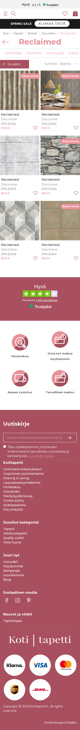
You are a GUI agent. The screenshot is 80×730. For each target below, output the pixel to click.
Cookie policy (13, 500)
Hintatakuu (11, 487)
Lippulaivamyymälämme (22, 483)
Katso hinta (30, 76)
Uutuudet (10, 562)
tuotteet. (51, 64)
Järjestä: (65, 64)
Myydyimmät (13, 566)
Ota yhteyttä (13, 509)
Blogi (7, 580)
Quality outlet (13, 538)
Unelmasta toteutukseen (22, 469)
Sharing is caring (16, 478)
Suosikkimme (13, 575)
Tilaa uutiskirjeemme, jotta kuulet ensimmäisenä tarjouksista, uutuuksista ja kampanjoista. (38, 451)
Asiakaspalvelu (14, 505)
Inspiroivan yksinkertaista (23, 474)
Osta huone (12, 542)
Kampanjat (11, 571)
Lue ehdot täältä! (41, 456)
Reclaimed (10, 114)
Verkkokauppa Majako (60, 722)
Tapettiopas (12, 621)
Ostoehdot (11, 491)
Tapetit (9, 529)
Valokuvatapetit (15, 533)
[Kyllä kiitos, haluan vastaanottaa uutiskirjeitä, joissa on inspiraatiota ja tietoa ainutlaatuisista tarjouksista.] (40, 437)
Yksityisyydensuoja (17, 496)
